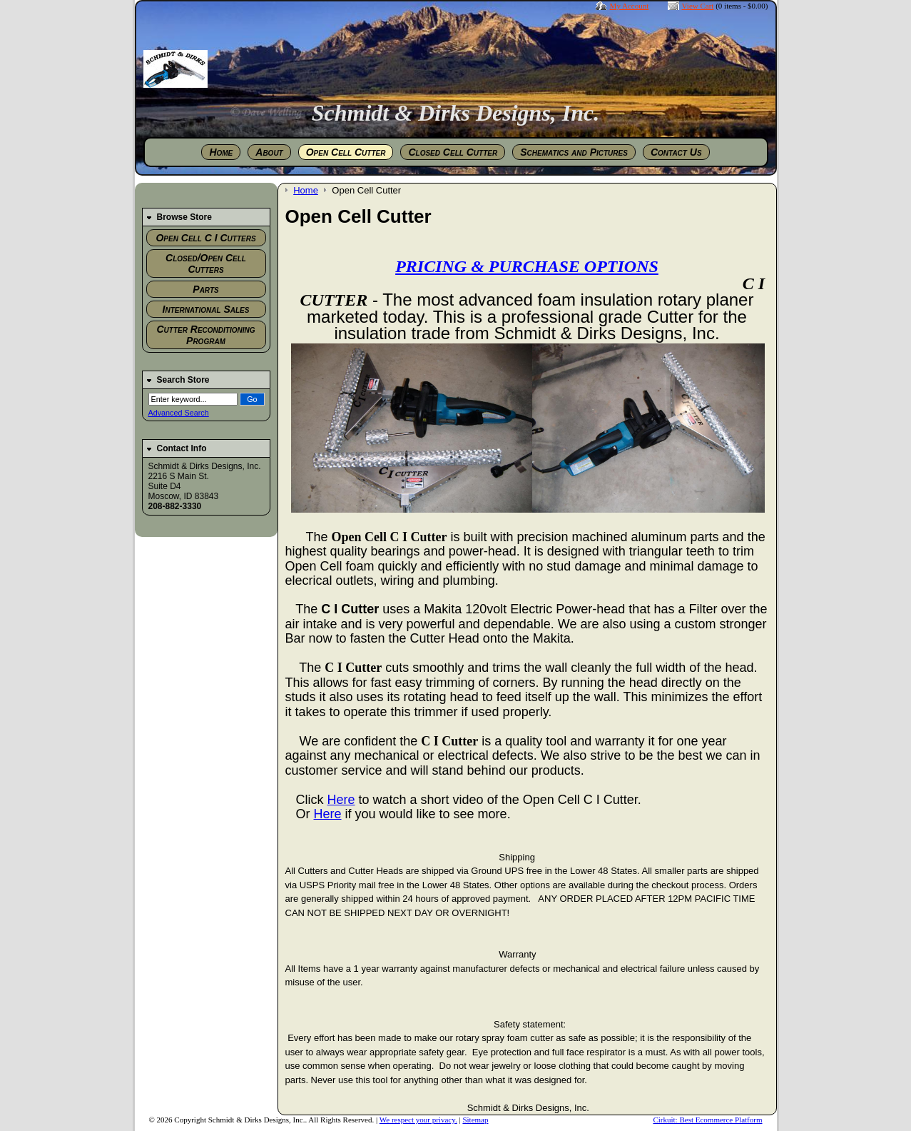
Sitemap (475, 1119)
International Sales (206, 309)
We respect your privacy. (418, 1119)
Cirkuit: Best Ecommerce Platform (707, 1119)
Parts (205, 289)
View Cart (698, 5)
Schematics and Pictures (574, 152)
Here (341, 800)
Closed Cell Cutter (452, 152)
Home (221, 152)
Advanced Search (178, 412)
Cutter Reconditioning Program (206, 334)
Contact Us (676, 152)
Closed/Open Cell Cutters (206, 263)
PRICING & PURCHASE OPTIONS (526, 266)
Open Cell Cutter (346, 152)
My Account (629, 5)
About (269, 152)
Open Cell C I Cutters (205, 237)
